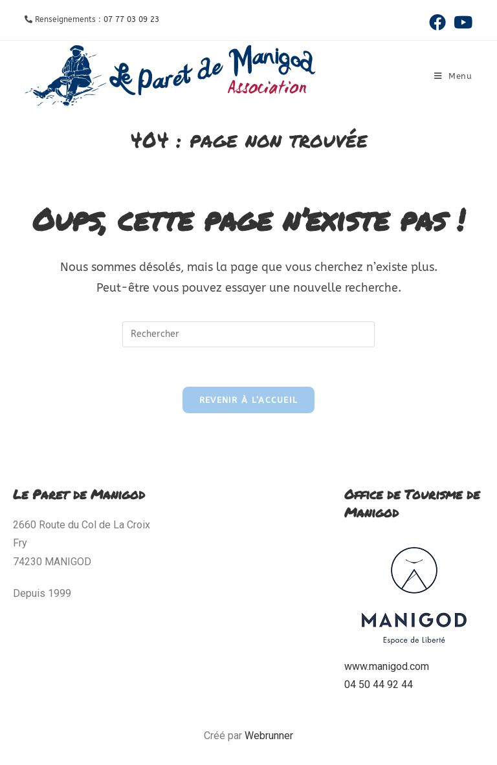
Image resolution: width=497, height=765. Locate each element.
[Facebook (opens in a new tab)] (437, 22)
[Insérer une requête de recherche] (248, 334)
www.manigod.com (386, 666)
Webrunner (269, 735)
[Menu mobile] (453, 76)
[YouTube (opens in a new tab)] (461, 22)
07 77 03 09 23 (131, 19)
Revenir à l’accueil (248, 400)
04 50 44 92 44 (378, 684)
